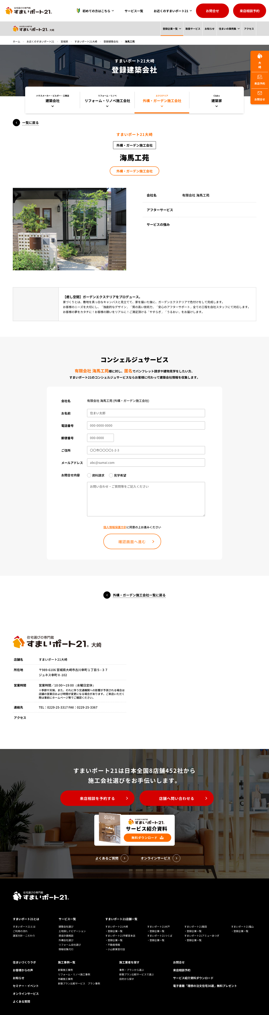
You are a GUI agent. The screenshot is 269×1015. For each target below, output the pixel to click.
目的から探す (126, 979)
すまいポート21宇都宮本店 (120, 935)
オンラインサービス (26, 993)
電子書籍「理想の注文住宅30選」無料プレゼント (205, 986)
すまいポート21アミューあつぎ (201, 935)
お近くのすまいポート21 (171, 11)
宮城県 (64, 41)
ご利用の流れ (20, 931)
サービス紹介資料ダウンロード (193, 978)
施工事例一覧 (66, 962)
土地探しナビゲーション (72, 931)
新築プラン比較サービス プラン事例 (79, 983)
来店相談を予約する (97, 798)
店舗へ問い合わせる (176, 798)
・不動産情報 (112, 944)
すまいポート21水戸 (158, 926)
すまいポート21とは (26, 919)
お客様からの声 (23, 970)
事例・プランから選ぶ (131, 969)
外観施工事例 (65, 979)
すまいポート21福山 (242, 926)
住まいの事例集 (227, 28)
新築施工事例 (65, 969)
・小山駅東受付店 (115, 949)
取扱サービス (192, 28)
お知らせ (209, 28)
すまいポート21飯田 (195, 926)
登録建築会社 (111, 41)
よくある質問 (21, 1001)
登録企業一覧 (170, 28)
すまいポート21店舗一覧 (121, 919)
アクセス (249, 28)
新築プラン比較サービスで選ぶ (136, 974)
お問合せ (212, 10)
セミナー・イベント (26, 986)
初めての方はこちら (92, 11)
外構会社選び (66, 940)
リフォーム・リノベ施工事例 (74, 974)
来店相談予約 (250, 10)
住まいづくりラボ (24, 962)
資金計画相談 (66, 935)
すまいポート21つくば (159, 935)
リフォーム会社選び (70, 944)
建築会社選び (66, 926)
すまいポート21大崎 (85, 41)
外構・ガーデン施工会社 (134, 170)
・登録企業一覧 (114, 931)
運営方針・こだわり (24, 935)
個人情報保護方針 (114, 527)
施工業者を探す (129, 962)
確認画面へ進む (132, 541)
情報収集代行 (66, 949)
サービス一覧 (134, 11)
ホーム (16, 41)
